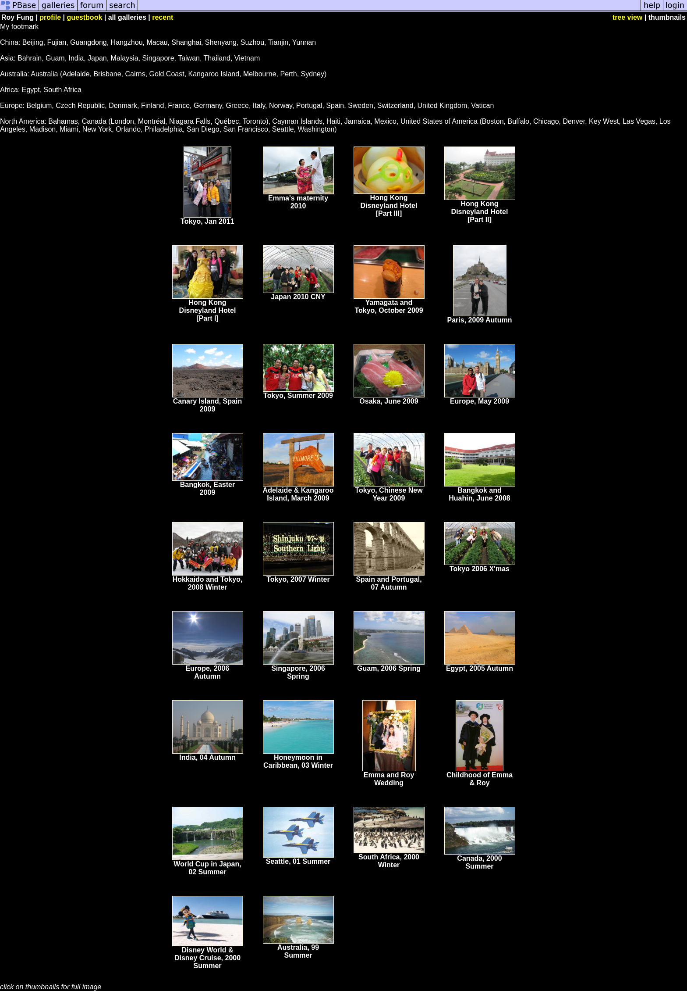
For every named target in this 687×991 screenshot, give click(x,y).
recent (162, 17)
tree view (627, 17)
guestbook (84, 17)
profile (50, 17)
